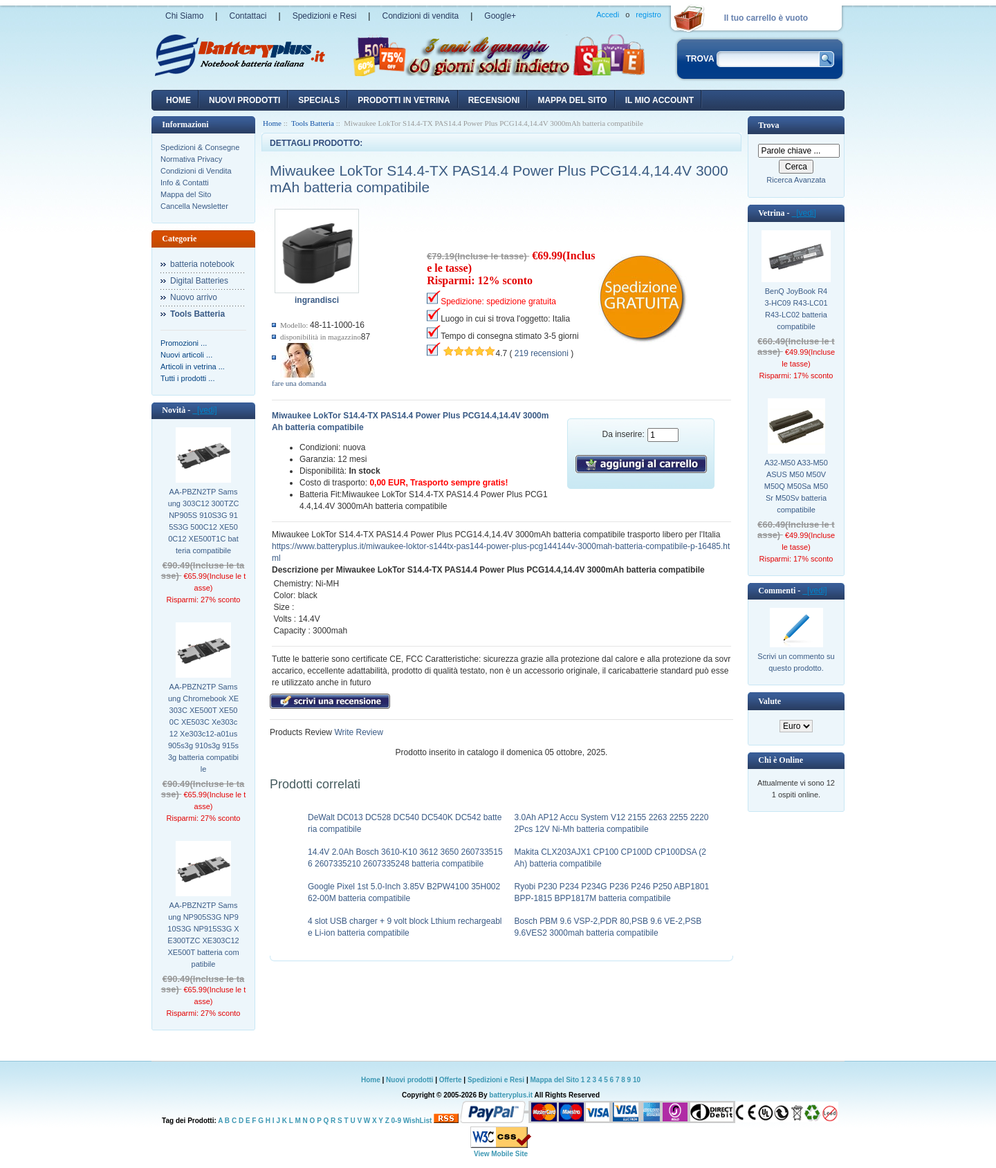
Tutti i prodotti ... (187, 378)
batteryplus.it (511, 1095)
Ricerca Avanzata (795, 180)
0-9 (396, 1120)
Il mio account (659, 100)
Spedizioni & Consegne (199, 147)
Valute (769, 701)
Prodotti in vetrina (404, 100)
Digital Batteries (199, 281)
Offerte (451, 1080)
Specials (319, 100)
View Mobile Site (501, 1154)
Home (178, 100)
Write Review (357, 732)
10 (636, 1080)
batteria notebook (202, 264)
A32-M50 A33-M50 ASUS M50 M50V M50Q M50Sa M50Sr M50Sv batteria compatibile (796, 486)
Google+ (500, 16)
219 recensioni (542, 353)
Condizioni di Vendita (196, 171)
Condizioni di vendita (420, 16)
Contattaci (247, 16)
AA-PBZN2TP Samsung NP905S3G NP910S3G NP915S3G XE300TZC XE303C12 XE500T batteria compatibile (203, 934)
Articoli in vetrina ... (192, 366)
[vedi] (204, 410)
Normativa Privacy (191, 159)
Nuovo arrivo (193, 297)
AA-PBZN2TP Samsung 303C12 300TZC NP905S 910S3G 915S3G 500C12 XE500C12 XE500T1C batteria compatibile (203, 521)
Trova (768, 125)
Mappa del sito (572, 100)
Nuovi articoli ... (186, 355)
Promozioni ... (183, 343)
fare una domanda (299, 383)
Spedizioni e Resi (325, 16)
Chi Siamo (184, 16)
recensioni (494, 100)
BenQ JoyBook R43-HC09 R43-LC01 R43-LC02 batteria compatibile (795, 309)
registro (648, 14)
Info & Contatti (184, 182)
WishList (417, 1120)
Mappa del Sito (185, 194)
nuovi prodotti (244, 100)
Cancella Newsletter (194, 206)
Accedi (607, 14)
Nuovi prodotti (409, 1080)
